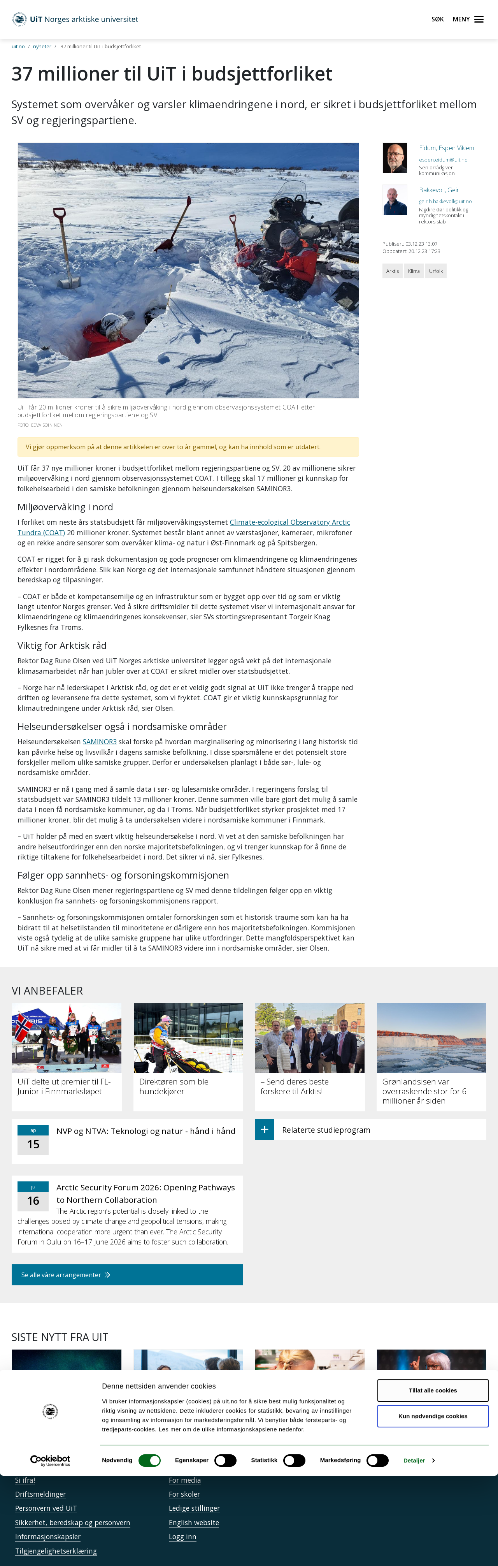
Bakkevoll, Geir (439, 190)
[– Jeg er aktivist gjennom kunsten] (432, 1398)
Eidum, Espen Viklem (446, 148)
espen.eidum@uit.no (443, 159)
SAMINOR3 (100, 741)
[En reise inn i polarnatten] (67, 1393)
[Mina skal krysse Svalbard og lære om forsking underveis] (310, 1398)
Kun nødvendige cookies (433, 1506)
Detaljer (414, 1550)
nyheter (42, 46)
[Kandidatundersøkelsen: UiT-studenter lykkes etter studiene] (188, 1398)
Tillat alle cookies (433, 1480)
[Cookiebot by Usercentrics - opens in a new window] (50, 1551)
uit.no (18, 46)
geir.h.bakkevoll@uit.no (445, 201)
